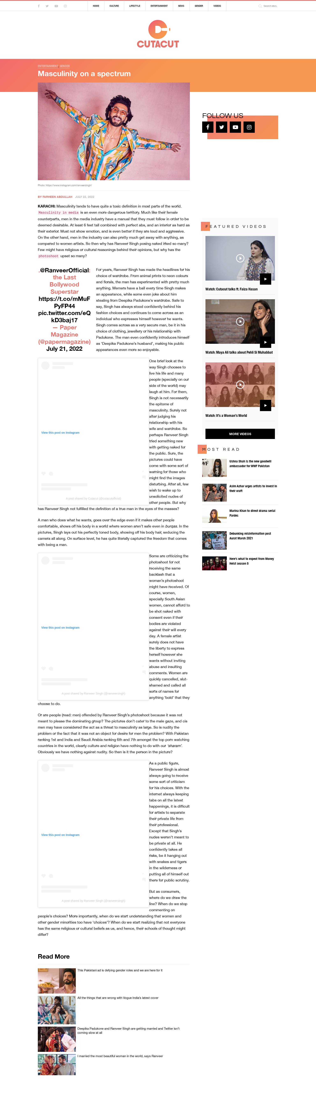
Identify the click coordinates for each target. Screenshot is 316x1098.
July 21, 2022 (64, 348)
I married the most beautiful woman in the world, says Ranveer (120, 1056)
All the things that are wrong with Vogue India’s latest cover (117, 997)
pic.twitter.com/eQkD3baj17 (64, 316)
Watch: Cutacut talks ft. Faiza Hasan (231, 289)
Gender (199, 5)
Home (96, 5)
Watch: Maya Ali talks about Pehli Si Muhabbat (239, 352)
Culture (114, 5)
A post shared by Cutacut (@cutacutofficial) (93, 498)
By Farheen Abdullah (55, 196)
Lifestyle (134, 5)
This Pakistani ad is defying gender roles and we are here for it (120, 970)
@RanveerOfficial (64, 270)
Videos (217, 5)
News (181, 5)
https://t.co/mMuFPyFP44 (64, 302)
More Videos (240, 434)
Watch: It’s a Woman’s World (226, 415)
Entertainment (159, 5)
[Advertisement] (233, 178)
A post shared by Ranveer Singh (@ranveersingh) (93, 693)
